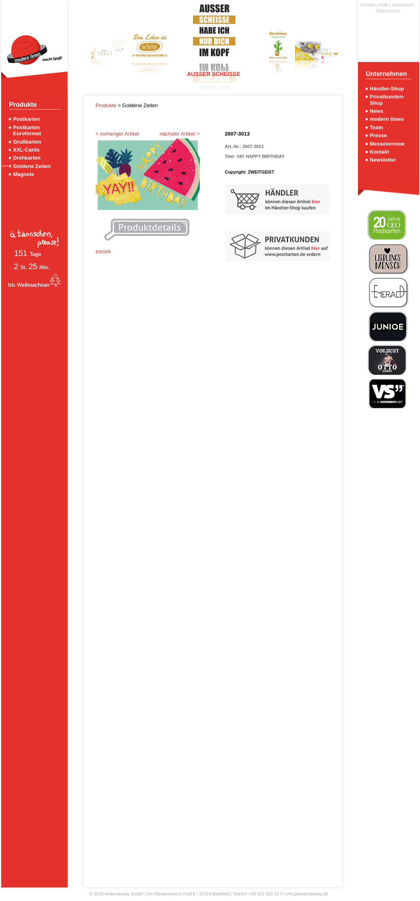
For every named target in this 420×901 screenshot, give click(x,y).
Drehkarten (27, 158)
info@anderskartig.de (307, 893)
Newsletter (383, 160)
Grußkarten (27, 142)
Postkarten (26, 119)
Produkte (107, 105)
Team (376, 127)
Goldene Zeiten (32, 166)
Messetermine (387, 144)
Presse (378, 135)
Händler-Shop (387, 89)
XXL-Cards (26, 150)
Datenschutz (388, 10)
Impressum (402, 4)
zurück (103, 251)
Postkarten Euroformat (27, 130)
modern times (387, 119)
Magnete (23, 174)
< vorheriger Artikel (117, 134)
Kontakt (368, 4)
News (377, 111)
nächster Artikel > (179, 134)
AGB (383, 4)
